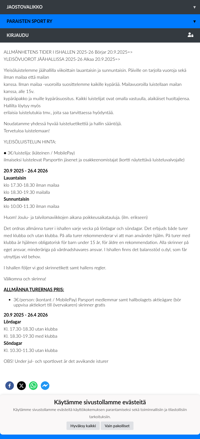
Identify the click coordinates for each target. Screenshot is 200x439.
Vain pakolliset (117, 425)
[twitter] (21, 385)
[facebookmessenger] (45, 385)
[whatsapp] (33, 385)
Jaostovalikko (103, 7)
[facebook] (9, 385)
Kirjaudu (100, 35)
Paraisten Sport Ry (103, 21)
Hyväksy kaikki (83, 425)
